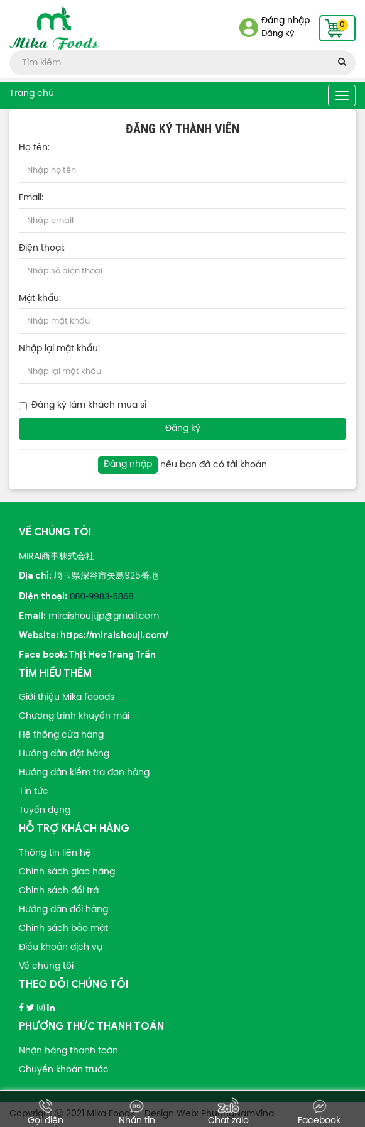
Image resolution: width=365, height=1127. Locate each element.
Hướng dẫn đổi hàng (63, 910)
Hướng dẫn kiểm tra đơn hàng (84, 773)
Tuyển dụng (44, 810)
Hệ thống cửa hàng (61, 735)
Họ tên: (34, 148)
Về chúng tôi (46, 966)
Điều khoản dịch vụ (60, 947)
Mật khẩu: (40, 298)
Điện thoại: (42, 248)
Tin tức (33, 792)
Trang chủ (31, 94)
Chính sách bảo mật (63, 929)
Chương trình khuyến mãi (74, 716)
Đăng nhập (285, 21)
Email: (31, 198)
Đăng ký (277, 34)
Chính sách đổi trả (59, 891)
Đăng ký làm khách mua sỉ (88, 405)
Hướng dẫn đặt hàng (64, 754)
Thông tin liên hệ (55, 853)
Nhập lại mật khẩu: (59, 349)
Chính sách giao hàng (67, 872)
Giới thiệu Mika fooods (66, 697)
